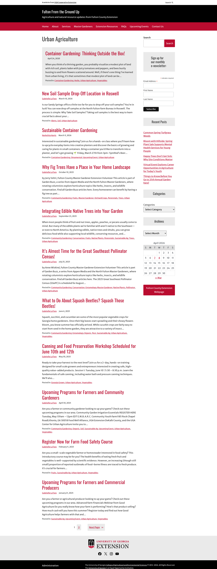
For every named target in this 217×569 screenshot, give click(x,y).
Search (147, 37)
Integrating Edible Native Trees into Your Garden (82, 211)
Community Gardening (61, 198)
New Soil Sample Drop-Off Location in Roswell (80, 93)
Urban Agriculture (88, 80)
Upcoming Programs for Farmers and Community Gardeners (83, 394)
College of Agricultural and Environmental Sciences (126, 565)
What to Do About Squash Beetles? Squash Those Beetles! (83, 303)
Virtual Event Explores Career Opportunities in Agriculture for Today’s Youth (158, 168)
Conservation (79, 238)
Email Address (150, 81)
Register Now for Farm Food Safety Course (77, 441)
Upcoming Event (90, 157)
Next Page (96, 527)
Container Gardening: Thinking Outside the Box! (85, 53)
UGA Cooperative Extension (65, 2)
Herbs (77, 80)
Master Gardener (86, 198)
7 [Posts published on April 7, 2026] (154, 257)
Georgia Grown (57, 382)
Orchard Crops (101, 198)
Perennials (113, 198)
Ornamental (76, 157)
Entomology (91, 287)
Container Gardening (64, 80)
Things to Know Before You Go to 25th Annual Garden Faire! (157, 179)
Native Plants (97, 238)
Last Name (148, 99)
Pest (94, 333)
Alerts (54, 121)
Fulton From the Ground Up (60, 11)
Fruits (75, 198)
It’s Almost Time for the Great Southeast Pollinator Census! (84, 253)
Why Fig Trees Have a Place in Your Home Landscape (86, 167)
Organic (87, 333)
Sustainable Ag (121, 238)
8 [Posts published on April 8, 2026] (159, 257)
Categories (149, 204)
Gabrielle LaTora (49, 99)
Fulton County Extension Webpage (159, 290)
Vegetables (102, 80)
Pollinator (130, 287)
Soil (59, 121)
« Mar (158, 277)
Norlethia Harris (49, 135)
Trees (120, 198)
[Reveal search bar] (169, 2)
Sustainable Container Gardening (69, 130)
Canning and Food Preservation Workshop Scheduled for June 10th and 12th (89, 348)
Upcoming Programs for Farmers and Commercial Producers (83, 484)
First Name (148, 90)
